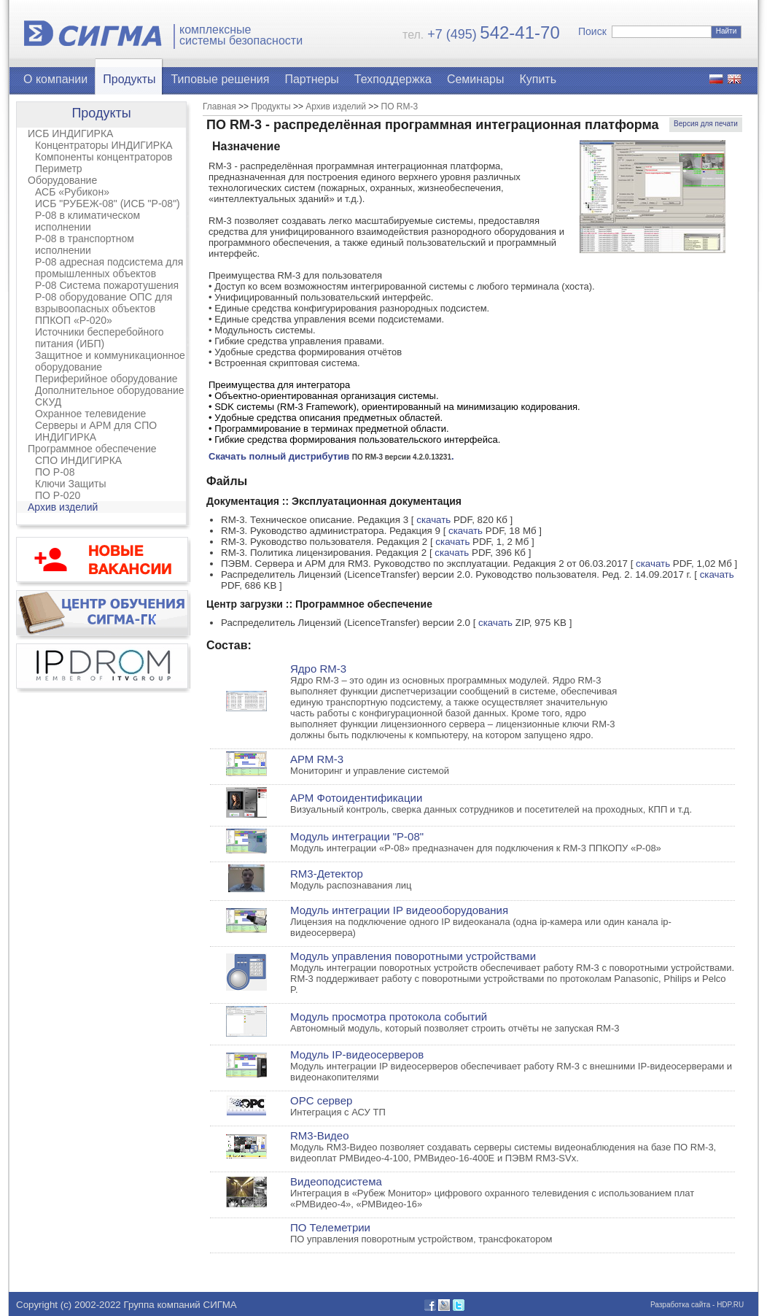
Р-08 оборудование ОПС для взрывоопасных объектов (103, 302)
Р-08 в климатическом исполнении (87, 221)
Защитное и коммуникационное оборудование (110, 361)
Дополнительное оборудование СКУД (109, 396)
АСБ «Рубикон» (72, 192)
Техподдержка (393, 79)
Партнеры (311, 79)
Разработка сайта (680, 1305)
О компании (55, 79)
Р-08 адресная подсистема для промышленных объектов (109, 267)
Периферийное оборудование (106, 378)
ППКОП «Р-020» (73, 320)
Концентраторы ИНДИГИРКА (104, 145)
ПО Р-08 (54, 472)
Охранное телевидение (90, 413)
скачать (433, 519)
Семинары (476, 79)
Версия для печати (706, 124)
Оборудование (62, 180)
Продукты (129, 79)
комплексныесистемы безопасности (241, 35)
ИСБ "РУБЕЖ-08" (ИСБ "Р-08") (107, 203)
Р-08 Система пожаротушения (107, 285)
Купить (537, 79)
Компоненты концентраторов (103, 157)
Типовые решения (220, 79)
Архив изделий (63, 507)
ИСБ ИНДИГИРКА (70, 133)
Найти (726, 31)
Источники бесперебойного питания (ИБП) (99, 337)
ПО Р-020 (57, 495)
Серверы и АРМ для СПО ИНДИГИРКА (96, 431)
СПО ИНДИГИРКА (78, 460)
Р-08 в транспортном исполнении (84, 244)
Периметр (58, 168)
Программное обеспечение (92, 448)
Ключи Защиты (70, 483)
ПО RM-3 (399, 106)
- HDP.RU (727, 1305)
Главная (219, 106)
